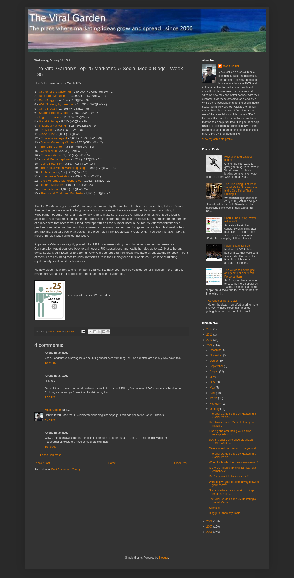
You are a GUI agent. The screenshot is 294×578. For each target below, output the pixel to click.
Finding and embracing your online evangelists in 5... (230, 432)
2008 (209, 521)
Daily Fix (46, 129)
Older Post (180, 463)
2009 (209, 345)
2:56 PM (50, 397)
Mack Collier (53, 409)
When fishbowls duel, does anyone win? (233, 462)
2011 (209, 334)
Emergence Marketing (55, 176)
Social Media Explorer (55, 159)
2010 (209, 340)
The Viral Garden (51, 146)
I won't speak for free (237, 245)
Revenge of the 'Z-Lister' (223, 300)
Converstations (50, 155)
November (216, 355)
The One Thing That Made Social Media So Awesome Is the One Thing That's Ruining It (240, 189)
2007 (209, 526)
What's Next (48, 151)
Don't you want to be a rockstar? (229, 476)
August (214, 371)
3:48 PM (50, 420)
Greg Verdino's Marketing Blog (60, 180)
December (216, 350)
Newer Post (43, 463)
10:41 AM (51, 363)
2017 (209, 329)
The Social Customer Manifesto (61, 193)
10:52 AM (51, 447)
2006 (209, 532)
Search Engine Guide (53, 112)
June (213, 382)
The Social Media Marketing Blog (62, 168)
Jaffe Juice (47, 134)
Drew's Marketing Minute (57, 142)
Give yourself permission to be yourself (233, 448)
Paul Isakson (49, 189)
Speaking (214, 507)
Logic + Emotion (50, 117)
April (213, 393)
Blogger (163, 557)
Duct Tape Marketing (53, 95)
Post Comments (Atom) (65, 469)
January (215, 409)
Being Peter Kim (51, 163)
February (215, 403)
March (214, 398)
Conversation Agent (53, 138)
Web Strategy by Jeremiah (56, 104)
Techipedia (47, 172)
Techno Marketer (51, 184)
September (217, 366)
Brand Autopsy (49, 121)
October (215, 360)
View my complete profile (217, 139)
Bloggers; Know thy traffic (224, 513)
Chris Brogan (48, 108)
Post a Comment (50, 455)
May (213, 387)
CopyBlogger (47, 100)
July (212, 376)
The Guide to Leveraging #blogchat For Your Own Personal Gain (239, 273)
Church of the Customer (55, 91)
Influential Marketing (52, 125)
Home (112, 463)
